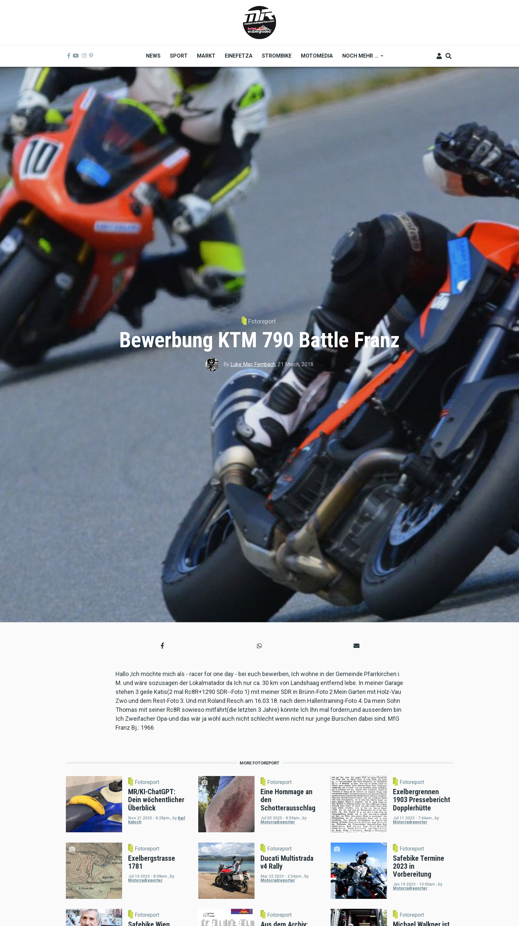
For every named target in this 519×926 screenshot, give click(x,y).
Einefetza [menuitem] (239, 56)
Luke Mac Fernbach (252, 364)
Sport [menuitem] (179, 56)
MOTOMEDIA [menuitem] (317, 56)
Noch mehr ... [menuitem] (360, 58)
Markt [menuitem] (206, 56)
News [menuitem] (153, 56)
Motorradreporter (277, 822)
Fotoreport (262, 321)
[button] (162, 645)
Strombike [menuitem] (277, 56)
